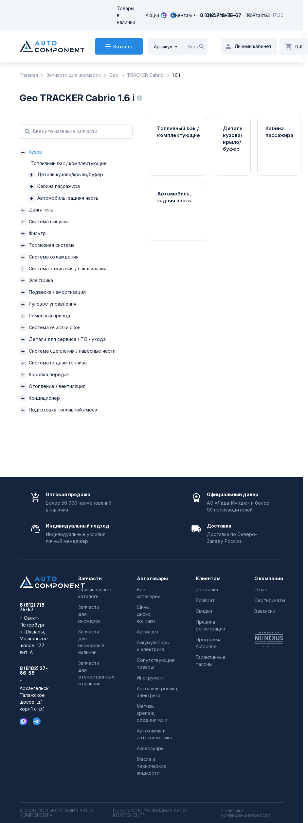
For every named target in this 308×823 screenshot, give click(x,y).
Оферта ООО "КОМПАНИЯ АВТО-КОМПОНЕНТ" (150, 812)
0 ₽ (299, 46)
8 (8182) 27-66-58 (34, 670)
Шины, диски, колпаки (146, 614)
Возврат (205, 600)
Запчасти (90, 578)
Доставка (207, 589)
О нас (260, 589)
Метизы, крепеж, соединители (152, 713)
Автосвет (148, 631)
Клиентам (181, 15)
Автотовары (151, 578)
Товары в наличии (126, 15)
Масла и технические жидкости (151, 766)
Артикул (163, 46)
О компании (219, 15)
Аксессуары (150, 748)
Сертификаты (269, 600)
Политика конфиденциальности (245, 812)
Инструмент (151, 677)
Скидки (204, 611)
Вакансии (264, 611)
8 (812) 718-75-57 (33, 607)
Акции (152, 15)
